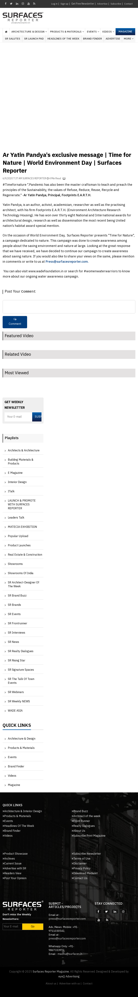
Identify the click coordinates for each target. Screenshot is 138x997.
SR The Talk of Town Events (21, 681)
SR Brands (14, 605)
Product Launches (19, 545)
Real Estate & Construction (25, 554)
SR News (13, 642)
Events (12, 757)
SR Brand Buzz (17, 595)
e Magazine (15, 473)
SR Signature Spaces (21, 670)
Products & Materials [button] (66, 32)
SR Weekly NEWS (19, 701)
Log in (53, 4)
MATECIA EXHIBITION (22, 527)
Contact (128, 4)
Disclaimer (79, 863)
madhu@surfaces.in (70, 954)
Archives (9, 858)
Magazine (125, 31)
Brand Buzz (80, 811)
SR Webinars (16, 692)
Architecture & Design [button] (27, 32)
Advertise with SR (14, 868)
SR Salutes (12, 39)
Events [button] (92, 32)
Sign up (64, 4)
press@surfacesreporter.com (67, 919)
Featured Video (19, 336)
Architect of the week (86, 816)
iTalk (11, 491)
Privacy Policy (81, 868)
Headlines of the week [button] (63, 39)
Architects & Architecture (24, 450)
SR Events (14, 614)
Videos (107, 32)
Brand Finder (92, 39)
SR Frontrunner (17, 623)
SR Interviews (16, 632)
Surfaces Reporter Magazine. (51, 971)
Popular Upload (18, 536)
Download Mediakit (85, 873)
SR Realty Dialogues (20, 651)
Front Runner (81, 821)
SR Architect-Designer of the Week (23, 584)
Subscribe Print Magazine (88, 835)
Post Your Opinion (14, 878)
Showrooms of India (20, 573)
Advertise (101, 4)
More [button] (129, 39)
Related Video (18, 354)
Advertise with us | (70, 983)
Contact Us (79, 878)
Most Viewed (17, 373)
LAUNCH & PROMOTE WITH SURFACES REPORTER (22, 504)
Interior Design (17, 482)
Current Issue (12, 863)
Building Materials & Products (20, 461)
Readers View (12, 873)
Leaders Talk (16, 517)
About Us (78, 831)
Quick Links (17, 726)
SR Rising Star (16, 660)
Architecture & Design (21, 738)
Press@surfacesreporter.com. (67, 261)
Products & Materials (21, 748)
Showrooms (15, 564)
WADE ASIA (15, 710)
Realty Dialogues (83, 826)
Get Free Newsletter (82, 4)
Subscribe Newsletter (86, 853)
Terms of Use (81, 858)
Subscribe (115, 4)
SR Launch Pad (34, 39)
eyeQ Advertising (69, 976)
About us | (52, 983)
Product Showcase (15, 853)
